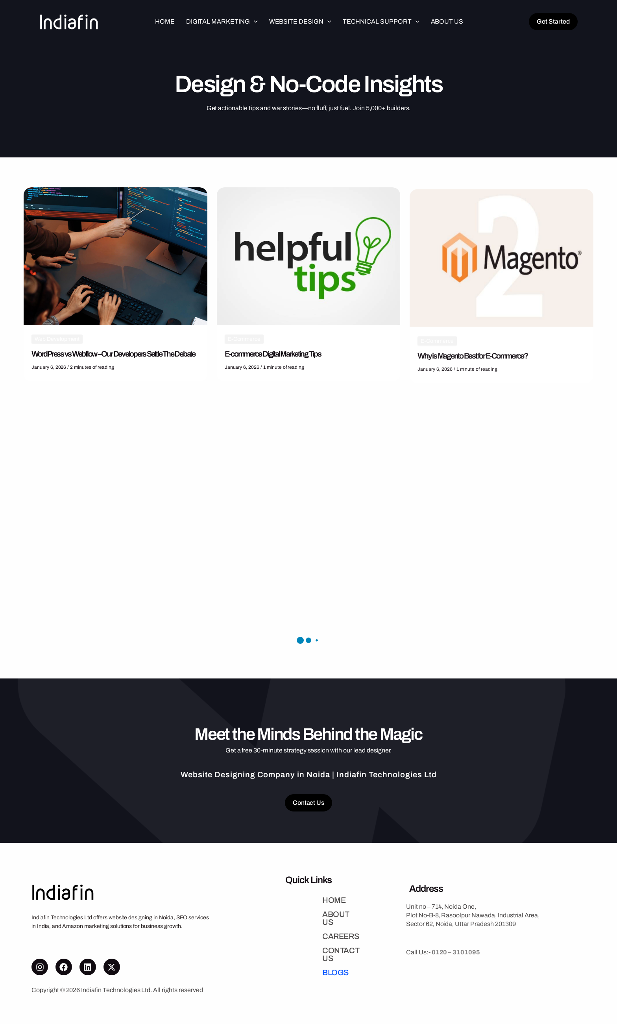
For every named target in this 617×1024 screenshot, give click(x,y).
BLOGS (297, 963)
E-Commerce (244, 346)
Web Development (57, 341)
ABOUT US (303, 921)
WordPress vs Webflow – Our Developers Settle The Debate (113, 355)
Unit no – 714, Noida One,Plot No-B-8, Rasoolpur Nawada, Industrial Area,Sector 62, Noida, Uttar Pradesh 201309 (472, 914)
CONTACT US (308, 949)
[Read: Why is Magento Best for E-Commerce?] (501, 293)
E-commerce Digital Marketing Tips (273, 360)
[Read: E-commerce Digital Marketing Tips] (309, 262)
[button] (254, 21)
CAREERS (302, 935)
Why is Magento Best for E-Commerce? (472, 392)
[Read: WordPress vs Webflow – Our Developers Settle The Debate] (115, 257)
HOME (295, 907)
